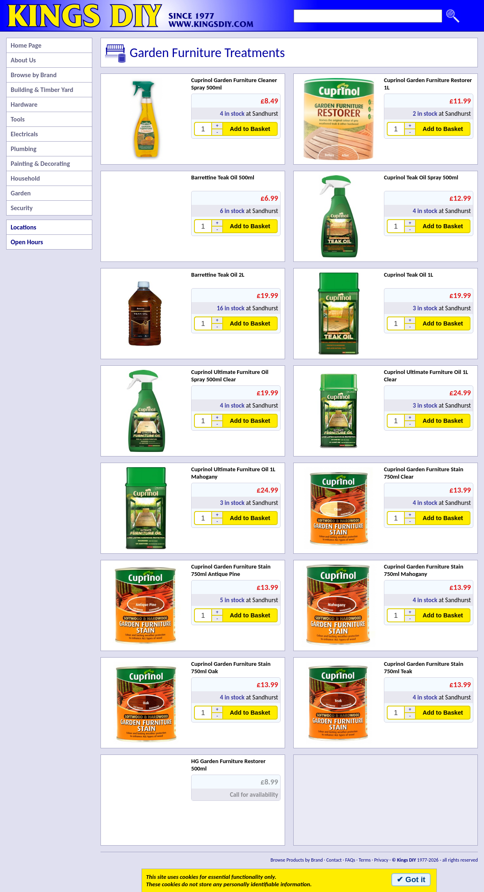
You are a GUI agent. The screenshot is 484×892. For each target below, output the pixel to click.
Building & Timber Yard (42, 90)
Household (25, 178)
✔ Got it (411, 879)
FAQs (350, 860)
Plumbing (24, 149)
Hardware (24, 104)
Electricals (24, 134)
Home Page (26, 45)
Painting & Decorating (40, 163)
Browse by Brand (34, 75)
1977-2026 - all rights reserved (435, 860)
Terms (364, 860)
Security (22, 208)
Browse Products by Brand (297, 860)
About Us (23, 60)
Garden (21, 193)
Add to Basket (250, 129)
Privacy (381, 860)
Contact (334, 860)
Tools (18, 119)
